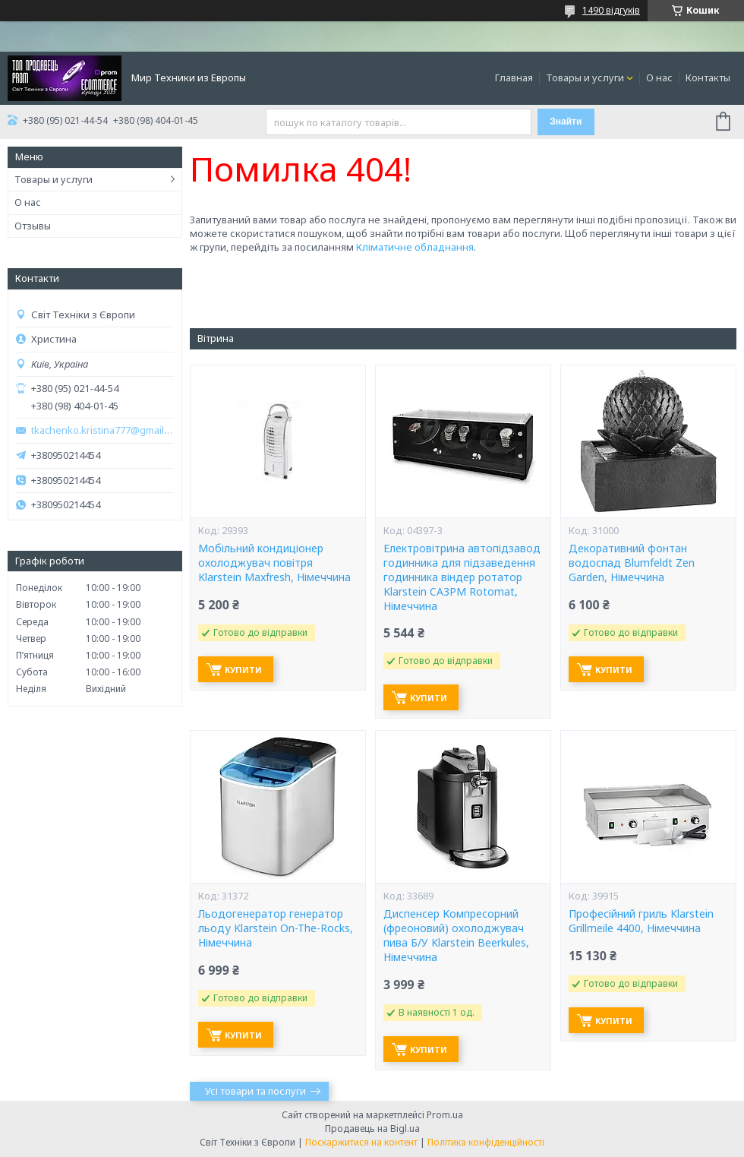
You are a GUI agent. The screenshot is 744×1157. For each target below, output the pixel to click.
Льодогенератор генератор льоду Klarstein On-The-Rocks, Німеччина (275, 928)
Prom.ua (445, 1114)
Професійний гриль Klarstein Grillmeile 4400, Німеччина (641, 921)
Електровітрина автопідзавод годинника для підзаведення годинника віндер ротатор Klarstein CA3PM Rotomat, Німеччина (462, 577)
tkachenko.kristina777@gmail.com (102, 430)
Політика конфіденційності (485, 1142)
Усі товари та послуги (255, 1091)
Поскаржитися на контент (361, 1142)
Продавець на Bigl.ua (372, 1128)
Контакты (708, 77)
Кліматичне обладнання (415, 247)
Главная (514, 77)
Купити (243, 669)
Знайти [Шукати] (566, 121)
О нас (659, 77)
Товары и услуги (585, 77)
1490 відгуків (611, 10)
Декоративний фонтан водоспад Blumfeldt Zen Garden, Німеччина (632, 563)
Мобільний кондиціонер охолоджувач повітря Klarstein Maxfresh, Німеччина (274, 563)
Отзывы (32, 225)
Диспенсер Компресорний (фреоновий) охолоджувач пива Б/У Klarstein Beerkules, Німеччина (456, 935)
